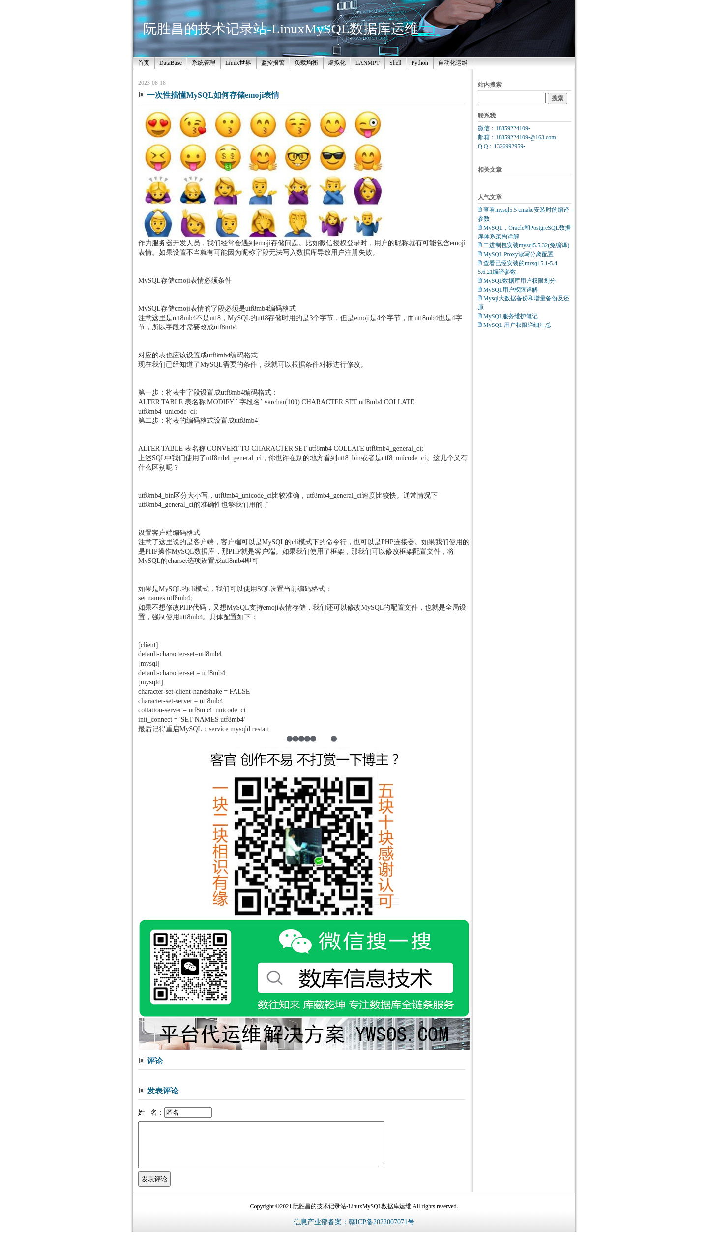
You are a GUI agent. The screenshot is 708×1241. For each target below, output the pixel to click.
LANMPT (367, 62)
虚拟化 (337, 62)
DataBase (170, 62)
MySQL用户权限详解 (510, 289)
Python (420, 62)
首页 (143, 62)
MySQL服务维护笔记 (510, 316)
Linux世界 (238, 62)
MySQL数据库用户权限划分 (519, 280)
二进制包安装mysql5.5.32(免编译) (526, 245)
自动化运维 (453, 62)
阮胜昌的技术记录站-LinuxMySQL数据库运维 (280, 28)
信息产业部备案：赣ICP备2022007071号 (354, 1231)
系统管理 (203, 62)
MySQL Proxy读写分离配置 (518, 254)
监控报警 (273, 62)
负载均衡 (306, 62)
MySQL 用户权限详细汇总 (517, 325)
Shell (395, 62)
